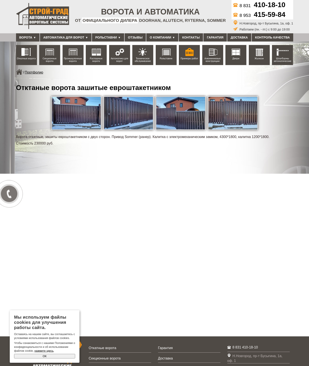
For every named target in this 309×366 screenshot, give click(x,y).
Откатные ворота (26, 58)
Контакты (191, 37)
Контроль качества (272, 37)
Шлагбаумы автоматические (282, 60)
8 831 (259, 5)
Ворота (25, 37)
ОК (45, 356)
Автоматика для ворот (63, 37)
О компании (160, 37)
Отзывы (135, 37)
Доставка (239, 37)
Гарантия (215, 37)
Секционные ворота (50, 60)
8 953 (259, 15)
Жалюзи (259, 58)
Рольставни (106, 37)
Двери (235, 58)
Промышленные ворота (73, 60)
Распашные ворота (96, 60)
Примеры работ (189, 58)
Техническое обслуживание (143, 60)
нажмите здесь (43, 350)
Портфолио (34, 72)
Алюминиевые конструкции (212, 60)
